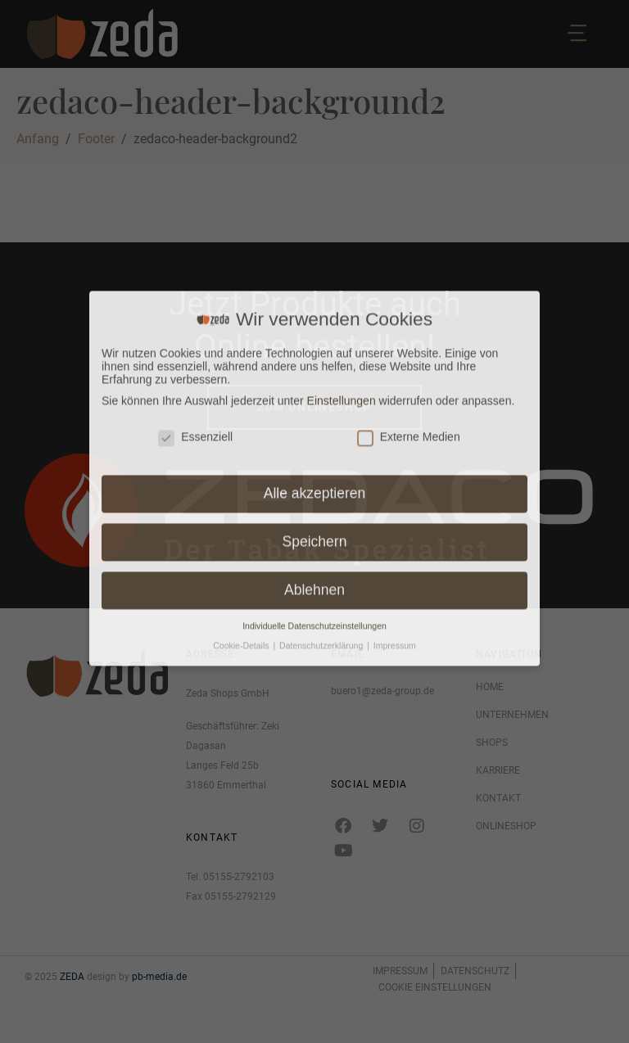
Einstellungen (341, 150)
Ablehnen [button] (314, 340)
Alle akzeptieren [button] (315, 244)
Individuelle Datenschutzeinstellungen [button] (314, 377)
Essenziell (195, 187)
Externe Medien (408, 187)
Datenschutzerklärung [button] (322, 396)
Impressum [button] (394, 396)
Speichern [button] (315, 292)
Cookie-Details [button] (242, 396)
